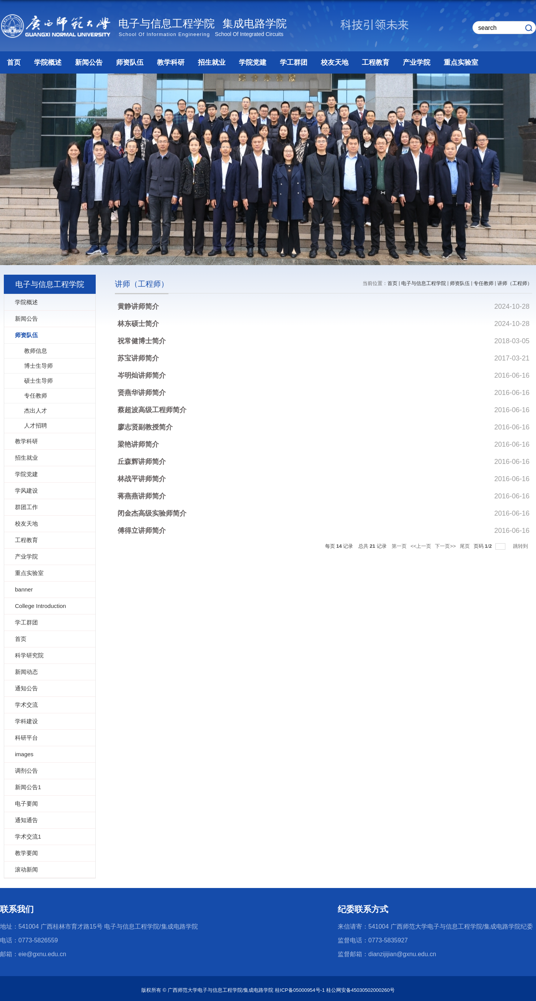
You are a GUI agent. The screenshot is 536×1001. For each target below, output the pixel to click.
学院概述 (48, 62)
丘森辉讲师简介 (142, 461)
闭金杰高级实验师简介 (152, 513)
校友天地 (334, 62)
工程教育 (375, 62)
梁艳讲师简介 (138, 444)
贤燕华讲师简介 (142, 392)
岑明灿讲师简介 (142, 375)
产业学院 (416, 62)
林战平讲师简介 (142, 479)
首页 (14, 62)
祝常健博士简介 (142, 341)
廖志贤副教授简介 (145, 427)
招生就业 (212, 62)
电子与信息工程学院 (423, 283)
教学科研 (171, 62)
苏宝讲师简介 (138, 358)
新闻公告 (89, 62)
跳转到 (521, 546)
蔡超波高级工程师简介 (152, 410)
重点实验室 (461, 62)
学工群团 (293, 62)
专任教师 (484, 283)
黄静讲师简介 (138, 306)
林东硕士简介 (138, 324)
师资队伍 (130, 62)
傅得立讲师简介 (142, 530)
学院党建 (252, 62)
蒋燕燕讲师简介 (142, 496)
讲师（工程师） (514, 283)
